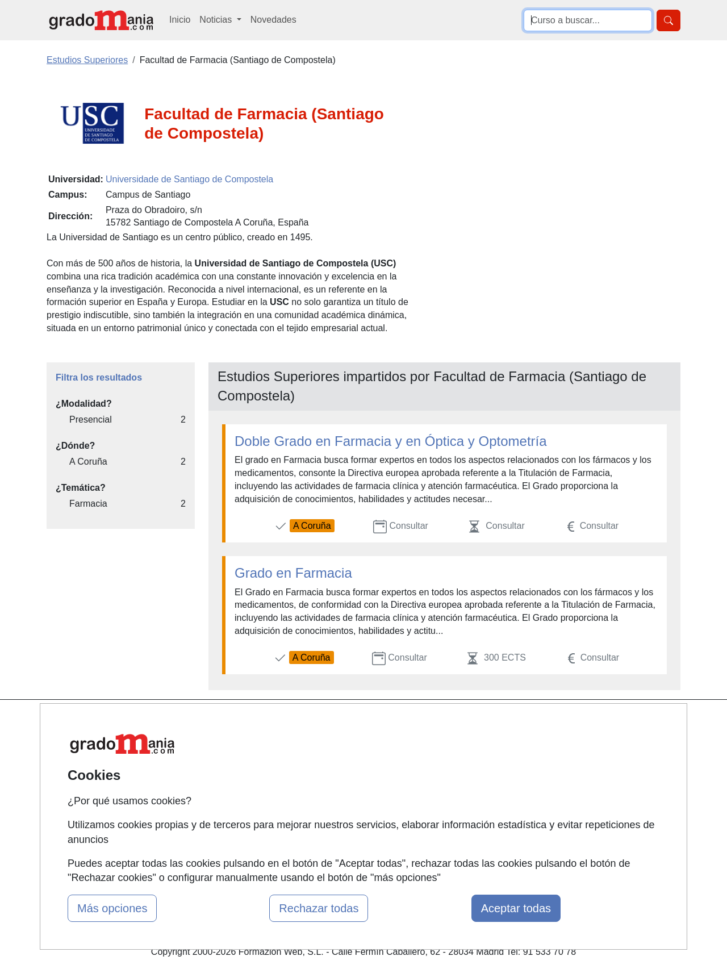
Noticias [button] (216, 19)
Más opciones (112, 908)
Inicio (179, 19)
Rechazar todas (318, 908)
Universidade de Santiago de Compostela (189, 179)
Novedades (273, 19)
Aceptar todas (516, 908)
